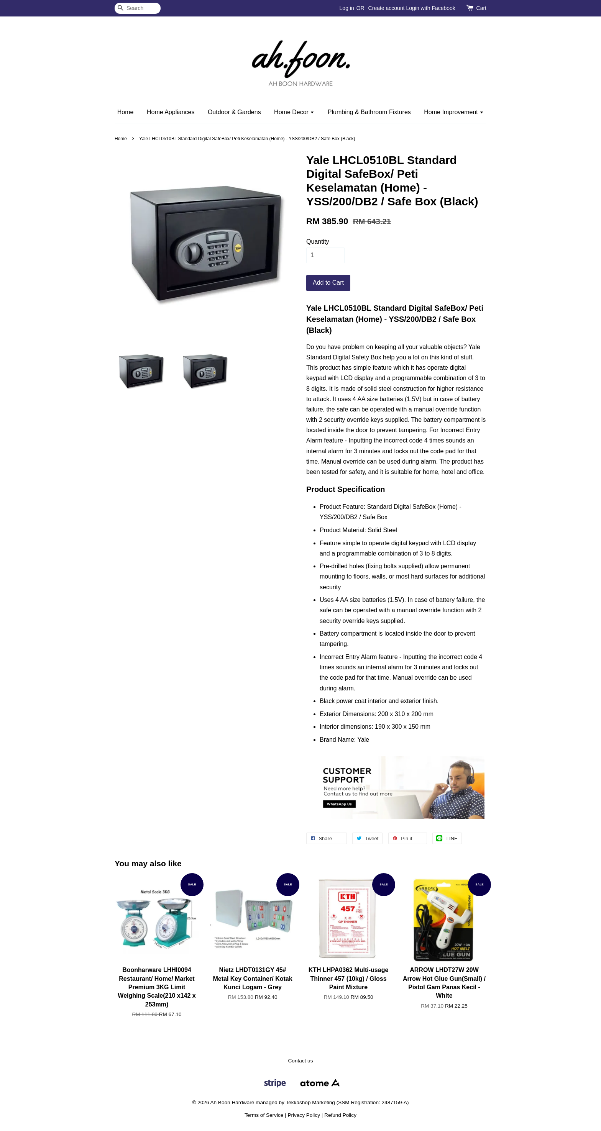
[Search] (138, 8)
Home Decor (294, 112)
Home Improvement (454, 112)
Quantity (317, 241)
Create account (386, 8)
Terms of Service (264, 1115)
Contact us (300, 1061)
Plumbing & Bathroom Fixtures (369, 112)
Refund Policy (340, 1115)
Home (125, 112)
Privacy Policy (303, 1115)
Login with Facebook (430, 8)
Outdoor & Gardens (234, 112)
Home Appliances (171, 112)
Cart (481, 8)
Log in (347, 8)
